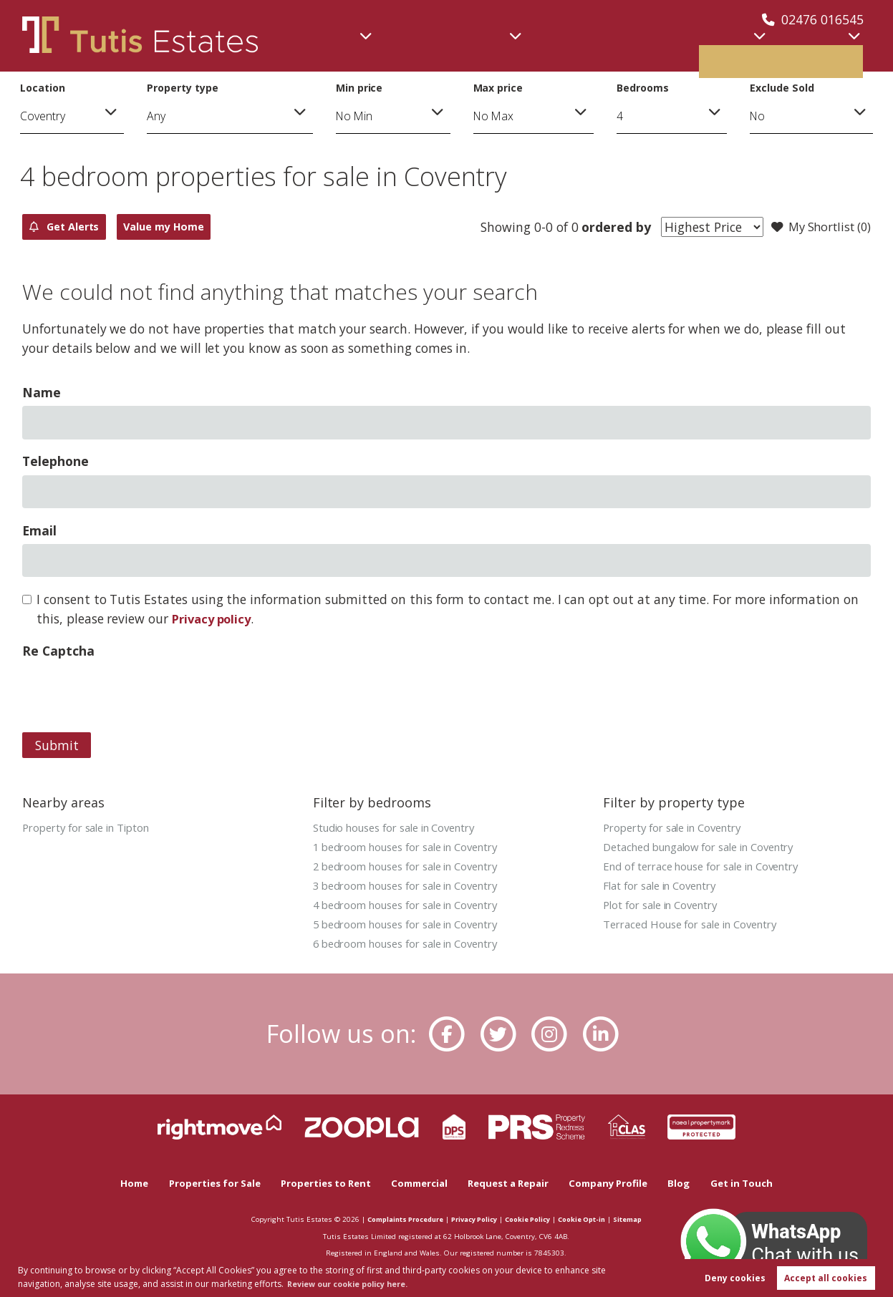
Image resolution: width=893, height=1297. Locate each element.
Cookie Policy (533, 1219)
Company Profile (619, 1183)
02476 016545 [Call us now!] (813, 19)
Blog (693, 1183)
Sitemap (643, 1219)
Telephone (55, 461)
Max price (498, 87)
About (698, 49)
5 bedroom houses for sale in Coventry (415, 928)
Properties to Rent (319, 1183)
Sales (347, 49)
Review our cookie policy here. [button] (357, 1282)
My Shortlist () (816, 228)
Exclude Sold (782, 87)
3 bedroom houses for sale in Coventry (415, 888)
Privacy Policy (472, 1219)
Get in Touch (758, 1183)
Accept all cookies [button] (825, 1277)
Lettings (619, 49)
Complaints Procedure (393, 1219)
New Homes (540, 49)
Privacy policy (214, 619)
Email (39, 531)
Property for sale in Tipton (92, 828)
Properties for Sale (202, 1183)
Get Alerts (77, 227)
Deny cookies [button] (735, 1277)
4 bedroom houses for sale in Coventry (415, 908)
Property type (182, 87)
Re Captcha (58, 651)
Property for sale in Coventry (679, 828)
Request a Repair (513, 1183)
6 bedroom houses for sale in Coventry (415, 948)
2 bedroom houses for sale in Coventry (415, 868)
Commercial (432, 49)
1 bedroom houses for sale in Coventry (415, 848)
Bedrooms (643, 87)
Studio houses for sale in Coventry (403, 828)
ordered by (602, 226)
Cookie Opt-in (592, 1219)
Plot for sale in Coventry (666, 908)
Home (117, 1183)
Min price (359, 87)
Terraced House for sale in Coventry (698, 928)
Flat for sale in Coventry (665, 888)
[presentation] (131, 693)
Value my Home (207, 226)
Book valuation (806, 49)
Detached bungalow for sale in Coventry (709, 848)
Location (42, 87)
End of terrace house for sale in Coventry (711, 868)
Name (41, 393)
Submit (57, 745)
